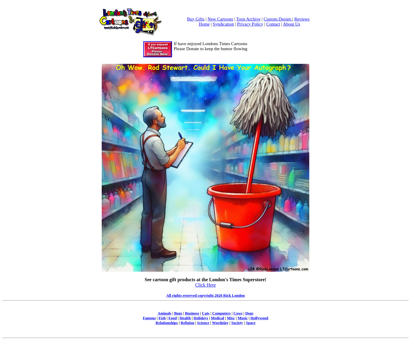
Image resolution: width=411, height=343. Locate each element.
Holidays (201, 318)
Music (243, 318)
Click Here (205, 284)
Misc (231, 318)
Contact (273, 24)
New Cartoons (220, 19)
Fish (162, 318)
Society (237, 322)
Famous (149, 318)
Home (204, 24)
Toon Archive (248, 19)
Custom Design (278, 19)
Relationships (166, 322)
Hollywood (259, 318)
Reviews (302, 19)
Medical (217, 318)
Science (203, 322)
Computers (221, 313)
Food (172, 318)
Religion (187, 322)
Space (251, 322)
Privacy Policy (250, 24)
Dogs (249, 313)
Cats (205, 313)
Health (185, 318)
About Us (291, 24)
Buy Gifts (196, 19)
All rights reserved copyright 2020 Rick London (205, 295)
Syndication (223, 24)
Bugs (178, 313)
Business (192, 313)
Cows (237, 313)
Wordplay (220, 322)
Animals (164, 313)
